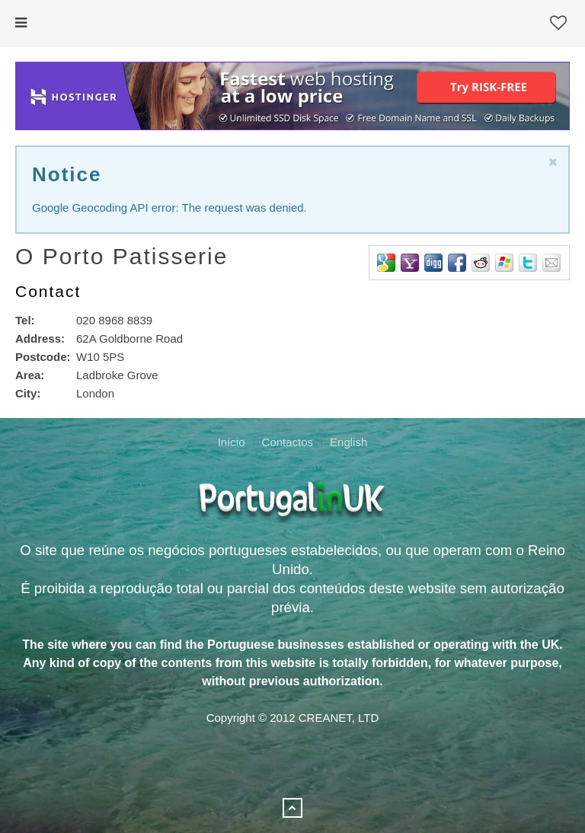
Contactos (288, 442)
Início (231, 442)
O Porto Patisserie (121, 256)
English (348, 442)
